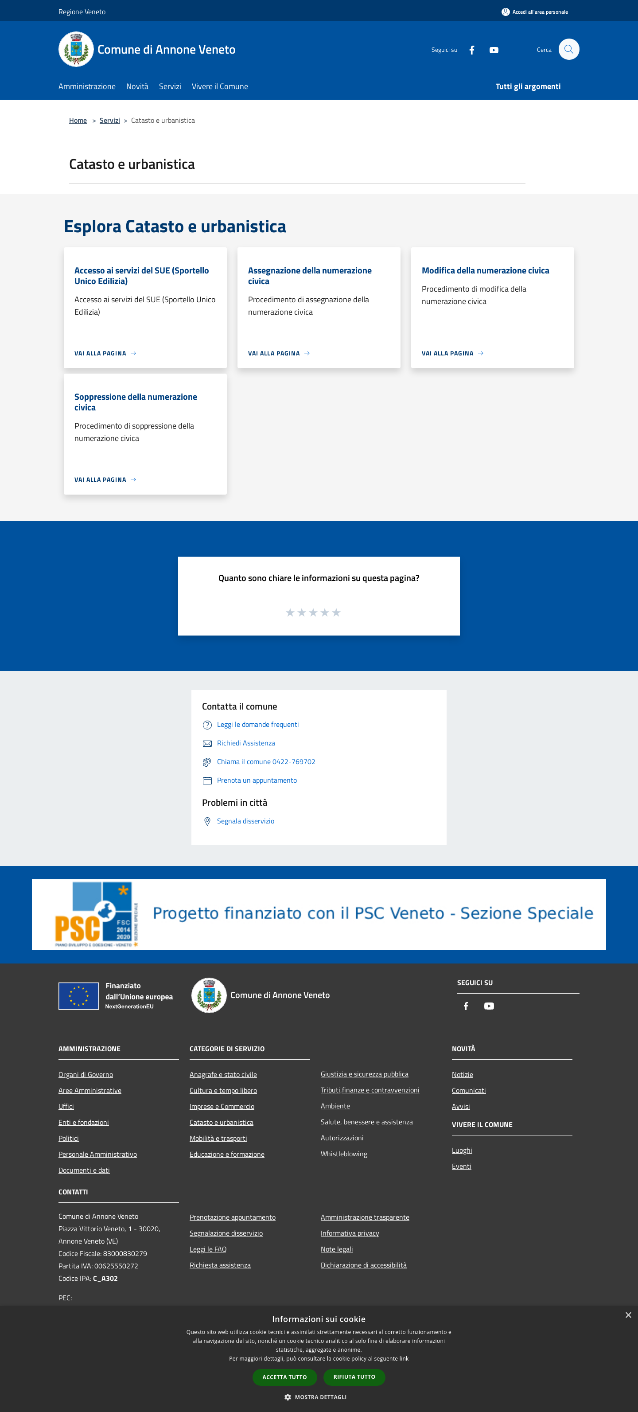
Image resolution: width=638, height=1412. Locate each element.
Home (78, 120)
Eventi (461, 1166)
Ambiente (335, 1105)
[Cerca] (569, 49)
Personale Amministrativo (97, 1154)
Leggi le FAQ (208, 1249)
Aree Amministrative (89, 1090)
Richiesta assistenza (220, 1265)
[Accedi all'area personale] (535, 11)
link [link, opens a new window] (404, 1358)
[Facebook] (468, 49)
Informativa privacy (350, 1233)
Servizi (110, 120)
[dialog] (319, 1359)
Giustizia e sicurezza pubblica (364, 1074)
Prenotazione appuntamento (233, 1217)
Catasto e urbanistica (221, 1122)
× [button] (628, 1315)
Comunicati (469, 1090)
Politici (68, 1138)
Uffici (66, 1106)
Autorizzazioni (342, 1137)
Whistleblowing (344, 1153)
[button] (319, 1396)
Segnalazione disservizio (226, 1233)
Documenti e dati (84, 1170)
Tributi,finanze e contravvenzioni (370, 1089)
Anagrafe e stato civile (223, 1074)
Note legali (337, 1249)
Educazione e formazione (227, 1154)
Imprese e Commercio (222, 1106)
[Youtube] (490, 49)
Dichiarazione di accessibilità (364, 1265)
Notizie (462, 1074)
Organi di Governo (85, 1074)
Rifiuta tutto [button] (355, 1377)
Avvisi (461, 1106)
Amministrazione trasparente (365, 1217)
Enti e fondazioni (83, 1122)
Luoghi (462, 1150)
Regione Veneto (81, 11)
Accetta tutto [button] (285, 1377)
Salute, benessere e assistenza (367, 1121)
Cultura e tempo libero (223, 1090)
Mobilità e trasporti (218, 1138)
